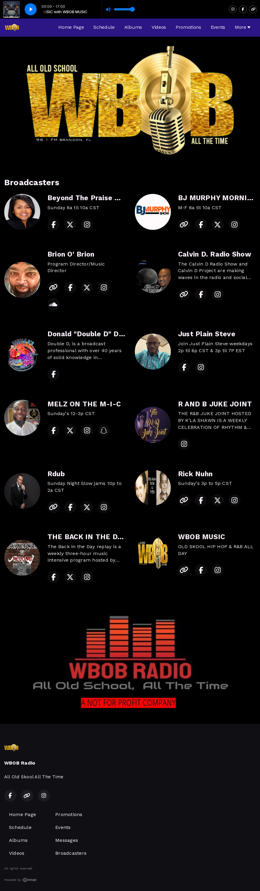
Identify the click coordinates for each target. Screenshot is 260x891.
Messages (66, 840)
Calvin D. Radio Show (214, 254)
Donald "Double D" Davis (90, 334)
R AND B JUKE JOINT (215, 404)
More (242, 27)
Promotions (188, 27)
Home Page (71, 27)
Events (218, 27)
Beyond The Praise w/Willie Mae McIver (117, 198)
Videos (159, 27)
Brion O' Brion (70, 254)
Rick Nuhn (195, 474)
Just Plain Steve (206, 334)
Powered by (20, 880)
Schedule (103, 27)
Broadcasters (70, 853)
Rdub (56, 474)
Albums (133, 27)
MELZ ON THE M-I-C (84, 404)
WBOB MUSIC (201, 537)
